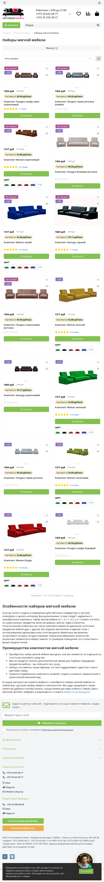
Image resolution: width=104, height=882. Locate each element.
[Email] (52, 715)
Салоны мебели (52, 758)
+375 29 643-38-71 (47, 14)
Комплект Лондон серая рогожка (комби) (74, 103)
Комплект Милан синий (18, 242)
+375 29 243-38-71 (47, 17)
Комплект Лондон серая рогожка (23, 477)
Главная (6, 32)
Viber (6, 782)
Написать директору (23, 828)
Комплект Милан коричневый (21, 159)
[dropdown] (4, 3)
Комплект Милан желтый (70, 324)
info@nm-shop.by (12, 791)
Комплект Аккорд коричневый (22, 395)
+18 (39, 184)
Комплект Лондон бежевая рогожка (76, 171)
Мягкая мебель (22, 32)
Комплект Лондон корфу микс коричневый (21, 103)
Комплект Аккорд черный (70, 242)
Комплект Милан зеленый (70, 407)
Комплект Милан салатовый (71, 477)
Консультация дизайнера (23, 820)
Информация (52, 740)
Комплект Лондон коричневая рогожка (22, 326)
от (18, 96)
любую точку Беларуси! (77, 691)
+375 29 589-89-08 (13, 804)
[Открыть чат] (84, 861)
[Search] (63, 25)
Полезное (52, 749)
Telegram (8, 787)
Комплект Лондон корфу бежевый (75, 548)
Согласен (86, 871)
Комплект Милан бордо (18, 560)
